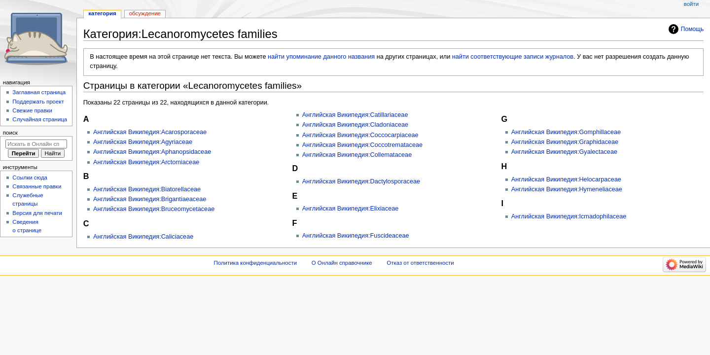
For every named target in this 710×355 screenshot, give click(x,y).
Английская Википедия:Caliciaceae (143, 236)
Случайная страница (39, 119)
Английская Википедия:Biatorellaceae (147, 189)
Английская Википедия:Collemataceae (357, 154)
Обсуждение (145, 13)
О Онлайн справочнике (342, 263)
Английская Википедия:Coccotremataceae (362, 145)
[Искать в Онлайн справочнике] (36, 144)
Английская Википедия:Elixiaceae (350, 208)
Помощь (692, 29)
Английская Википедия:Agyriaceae (142, 142)
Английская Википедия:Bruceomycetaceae (153, 209)
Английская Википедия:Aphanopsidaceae (152, 151)
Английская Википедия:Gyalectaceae (564, 151)
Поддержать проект (38, 102)
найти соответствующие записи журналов (512, 56)
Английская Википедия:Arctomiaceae (146, 162)
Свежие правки (32, 110)
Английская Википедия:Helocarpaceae (566, 179)
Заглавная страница (39, 92)
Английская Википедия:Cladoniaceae (355, 124)
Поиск (10, 133)
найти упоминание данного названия (321, 56)
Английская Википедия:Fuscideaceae (355, 235)
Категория (102, 13)
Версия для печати (37, 213)
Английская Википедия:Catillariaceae (355, 114)
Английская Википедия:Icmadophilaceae (569, 216)
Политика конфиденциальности (255, 263)
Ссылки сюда (29, 177)
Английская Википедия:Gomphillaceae (566, 132)
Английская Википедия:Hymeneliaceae (566, 189)
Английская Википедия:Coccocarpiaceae (360, 135)
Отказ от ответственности (420, 263)
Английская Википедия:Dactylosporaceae (361, 181)
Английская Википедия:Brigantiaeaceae (149, 199)
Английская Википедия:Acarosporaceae (150, 132)
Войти (691, 4)
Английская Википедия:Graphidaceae (564, 142)
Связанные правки (36, 186)
